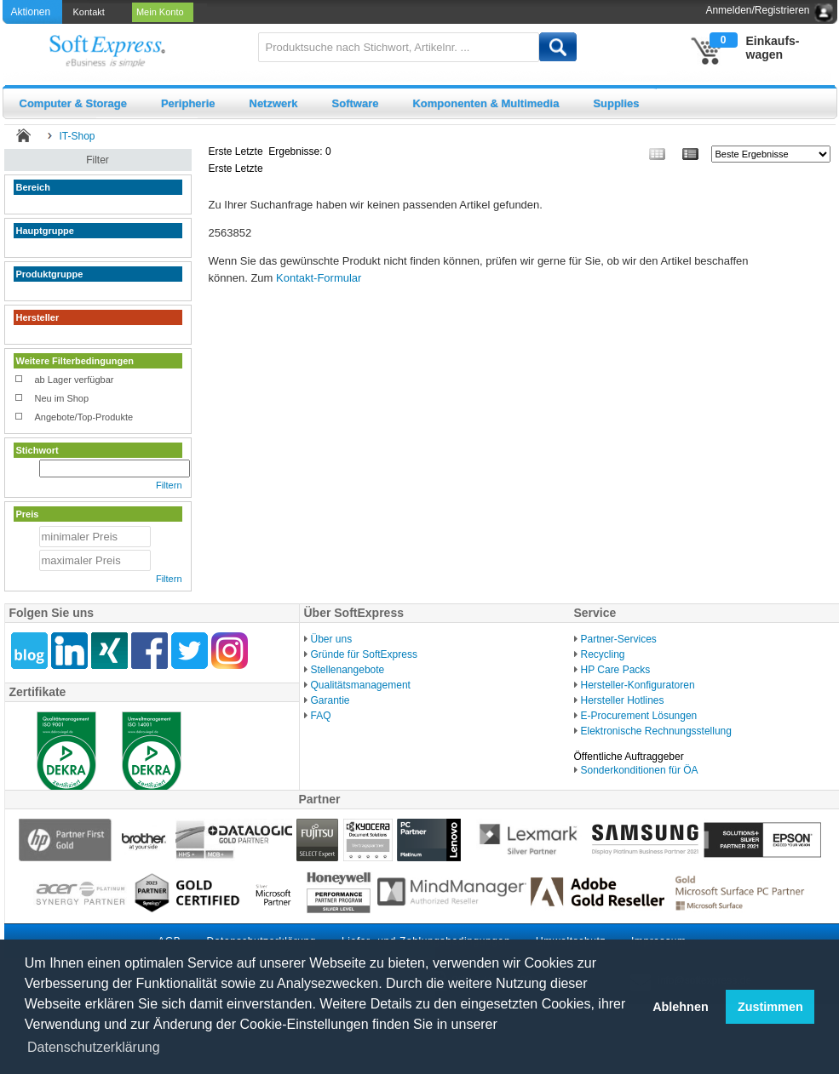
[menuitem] (90, 11)
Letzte (249, 151)
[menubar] (134, 11)
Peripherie (188, 103)
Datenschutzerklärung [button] (93, 1047)
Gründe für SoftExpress (364, 654)
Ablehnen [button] (680, 1007)
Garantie (330, 700)
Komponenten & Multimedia (485, 103)
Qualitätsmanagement (361, 685)
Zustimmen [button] (770, 1007)
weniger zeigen (45, 202)
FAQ (321, 716)
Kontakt (91, 12)
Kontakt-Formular (318, 277)
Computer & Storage (73, 103)
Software (355, 103)
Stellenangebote (348, 670)
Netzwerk (274, 103)
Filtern (169, 485)
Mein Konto (162, 12)
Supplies (616, 103)
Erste (221, 151)
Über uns (332, 639)
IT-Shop (77, 136)
